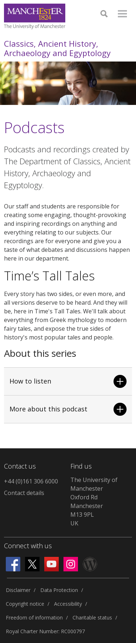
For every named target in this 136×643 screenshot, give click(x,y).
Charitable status (92, 617)
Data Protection (59, 590)
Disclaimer (18, 590)
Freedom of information (34, 617)
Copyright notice (25, 603)
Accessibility (68, 603)
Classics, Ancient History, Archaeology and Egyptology (57, 48)
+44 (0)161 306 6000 (31, 481)
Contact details (24, 493)
